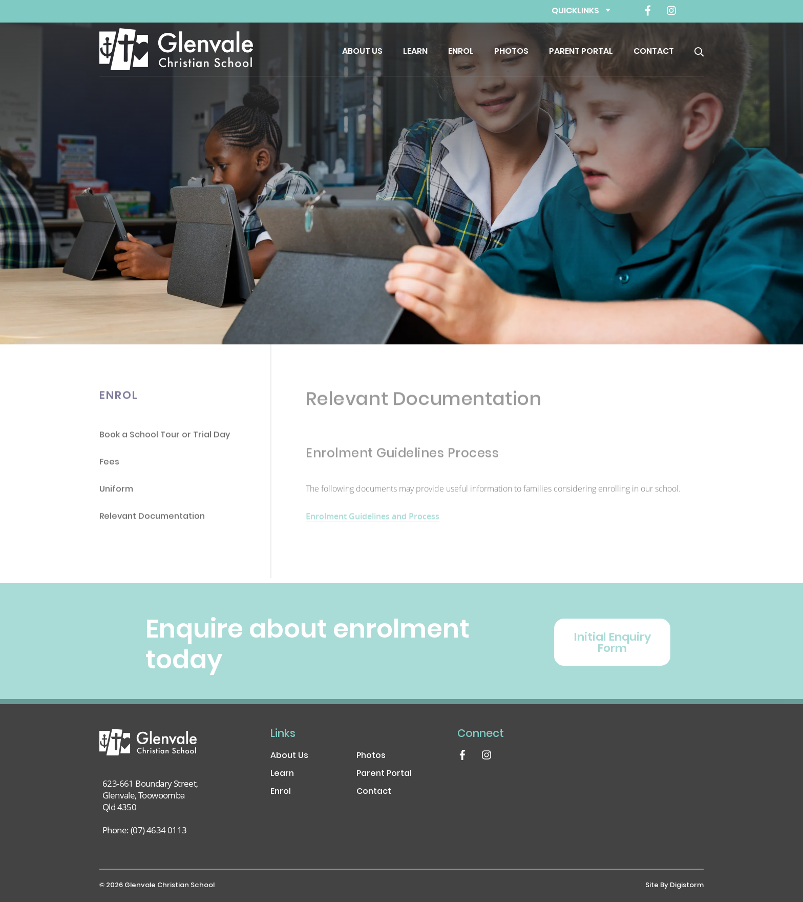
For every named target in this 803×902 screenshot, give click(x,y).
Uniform (116, 492)
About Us (362, 51)
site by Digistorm (674, 885)
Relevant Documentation (152, 519)
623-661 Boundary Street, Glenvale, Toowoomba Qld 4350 (150, 795)
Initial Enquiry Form (612, 651)
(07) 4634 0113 (159, 830)
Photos (511, 51)
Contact (653, 51)
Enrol (461, 51)
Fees (109, 465)
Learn (415, 51)
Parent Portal (581, 51)
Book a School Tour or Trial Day (164, 438)
